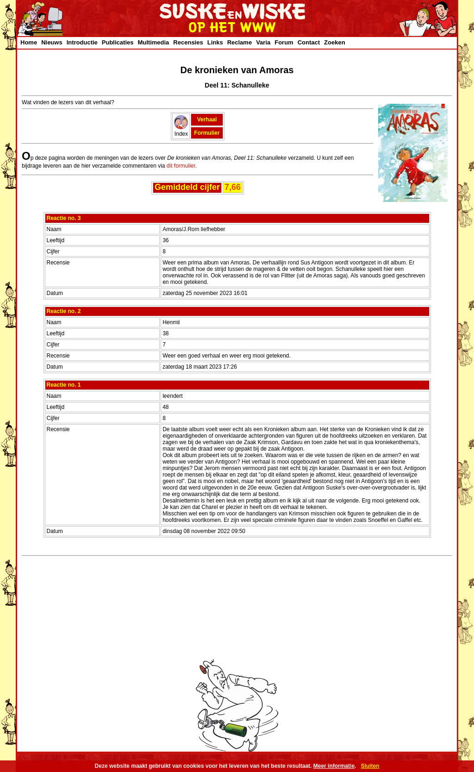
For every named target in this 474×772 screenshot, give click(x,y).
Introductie (82, 42)
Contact (309, 42)
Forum (283, 42)
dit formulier (181, 166)
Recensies (188, 42)
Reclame (239, 42)
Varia (263, 42)
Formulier (206, 133)
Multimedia (153, 42)
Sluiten (370, 766)
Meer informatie (334, 766)
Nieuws (51, 42)
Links (215, 42)
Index (181, 130)
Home (28, 42)
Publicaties (118, 42)
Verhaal (207, 119)
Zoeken (334, 42)
